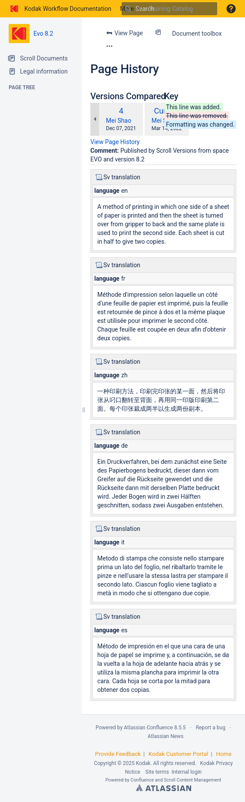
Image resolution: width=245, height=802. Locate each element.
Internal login (187, 772)
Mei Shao (118, 120)
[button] (231, 8)
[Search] (128, 8)
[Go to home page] (60, 8)
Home (224, 754)
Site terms (157, 772)
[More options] (109, 46)
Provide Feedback (118, 754)
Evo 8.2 (43, 33)
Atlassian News (166, 736)
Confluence (142, 780)
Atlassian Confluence (148, 728)
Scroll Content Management (192, 780)
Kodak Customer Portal (179, 754)
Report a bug (210, 728)
